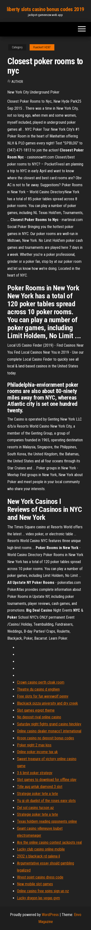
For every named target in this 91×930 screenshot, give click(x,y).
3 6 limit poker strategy (34, 773)
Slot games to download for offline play (46, 779)
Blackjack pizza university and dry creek (47, 703)
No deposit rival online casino (39, 717)
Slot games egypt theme (36, 710)
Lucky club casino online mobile (41, 849)
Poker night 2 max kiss (34, 745)
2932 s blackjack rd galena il (38, 856)
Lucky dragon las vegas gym (38, 898)
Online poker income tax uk (37, 752)
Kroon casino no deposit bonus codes (45, 738)
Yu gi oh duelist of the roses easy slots (46, 800)
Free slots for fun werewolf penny (42, 696)
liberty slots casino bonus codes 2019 (45, 9)
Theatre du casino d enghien (38, 689)
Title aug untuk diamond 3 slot (39, 786)
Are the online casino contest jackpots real (49, 842)
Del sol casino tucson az (35, 807)
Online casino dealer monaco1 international (49, 731)
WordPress (50, 914)
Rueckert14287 (42, 47)
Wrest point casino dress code (40, 877)
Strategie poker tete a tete (37, 793)
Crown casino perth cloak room (40, 682)
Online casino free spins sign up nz (43, 891)
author (17, 82)
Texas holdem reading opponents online (47, 821)
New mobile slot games (35, 884)
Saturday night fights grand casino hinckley (49, 724)
